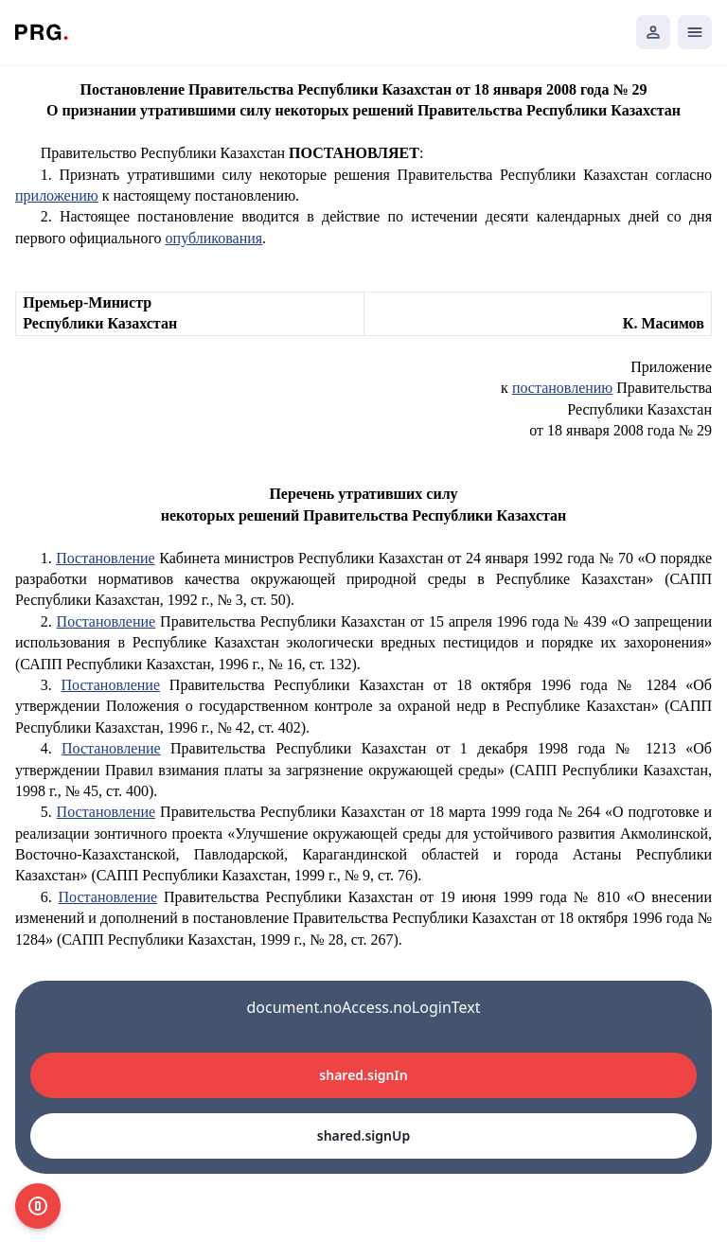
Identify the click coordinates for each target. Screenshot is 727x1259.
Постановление (105, 558)
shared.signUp (363, 1135)
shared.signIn (363, 1075)
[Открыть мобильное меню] (695, 32)
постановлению (562, 388)
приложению (56, 195)
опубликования (214, 238)
